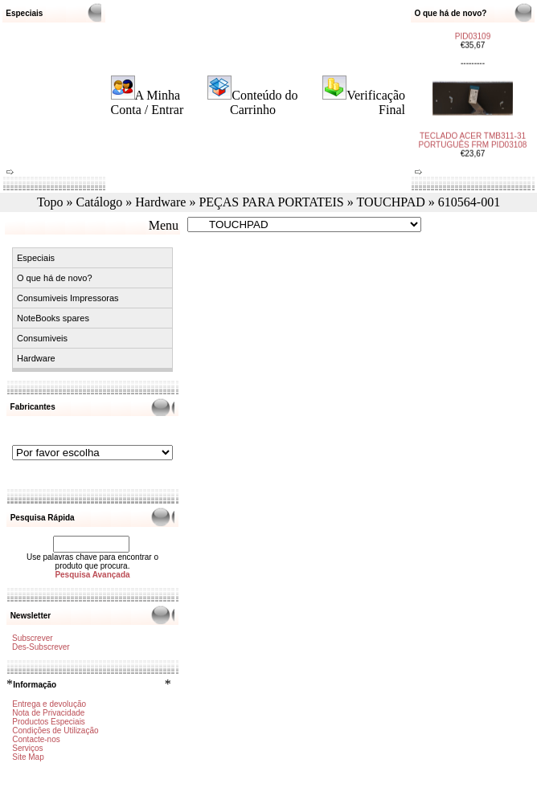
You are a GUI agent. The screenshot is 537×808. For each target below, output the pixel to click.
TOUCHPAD (390, 202)
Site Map (27, 757)
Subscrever (32, 638)
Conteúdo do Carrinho (264, 102)
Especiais (36, 258)
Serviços (27, 748)
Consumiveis (42, 338)
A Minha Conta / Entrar (147, 102)
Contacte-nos (35, 739)
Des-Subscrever (41, 647)
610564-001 (469, 202)
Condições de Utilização (55, 730)
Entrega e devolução (49, 704)
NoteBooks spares (53, 318)
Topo (50, 202)
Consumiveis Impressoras (68, 298)
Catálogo (99, 202)
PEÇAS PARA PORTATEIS (271, 202)
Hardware (160, 202)
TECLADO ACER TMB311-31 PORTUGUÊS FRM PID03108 (473, 135)
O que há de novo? (54, 278)
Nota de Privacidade (48, 712)
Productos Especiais (48, 721)
